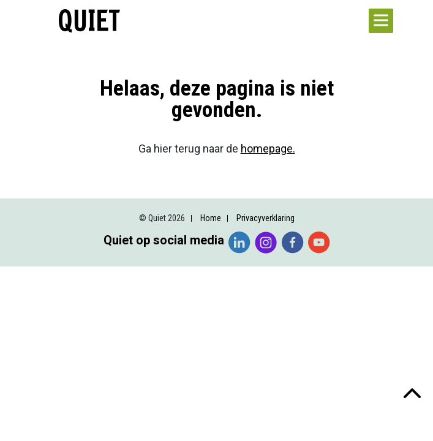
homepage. (268, 148)
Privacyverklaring (265, 218)
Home (210, 218)
